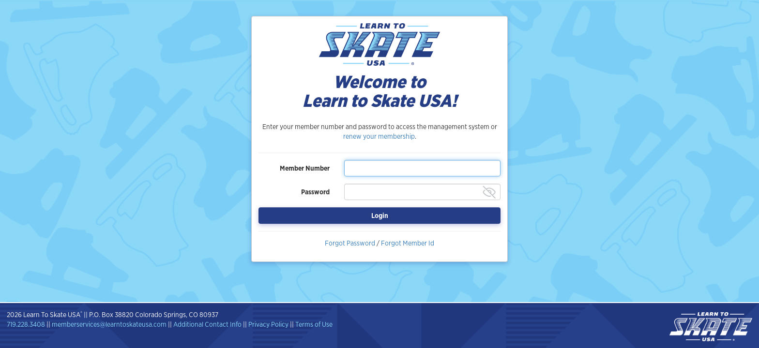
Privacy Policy (268, 324)
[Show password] (489, 192)
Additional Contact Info (207, 324)
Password (315, 192)
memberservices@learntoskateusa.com (109, 324)
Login (379, 215)
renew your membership (379, 136)
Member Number (305, 168)
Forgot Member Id (407, 243)
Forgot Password (350, 243)
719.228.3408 (26, 324)
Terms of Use (314, 324)
